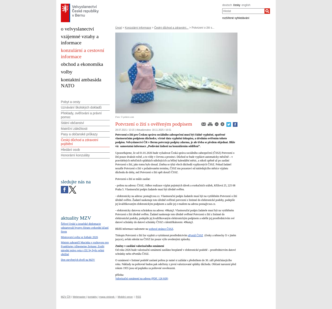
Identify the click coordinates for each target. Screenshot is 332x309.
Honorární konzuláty (75, 155)
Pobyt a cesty (70, 102)
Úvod (118, 27)
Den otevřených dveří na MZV (78, 259)
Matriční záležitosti (74, 128)
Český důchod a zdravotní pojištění (79, 142)
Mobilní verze (125, 296)
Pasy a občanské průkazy (79, 134)
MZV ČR (66, 296)
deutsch (227, 5)
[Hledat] (267, 11)
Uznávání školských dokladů (81, 107)
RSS (138, 296)
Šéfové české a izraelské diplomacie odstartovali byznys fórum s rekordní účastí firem (85, 227)
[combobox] (243, 11)
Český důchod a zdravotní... (171, 27)
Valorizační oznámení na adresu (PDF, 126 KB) (141, 278)
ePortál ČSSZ (195, 235)
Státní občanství (72, 123)
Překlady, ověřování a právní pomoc (81, 115)
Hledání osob (70, 149)
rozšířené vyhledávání (235, 18)
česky (236, 5)
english (246, 5)
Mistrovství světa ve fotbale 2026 (79, 237)
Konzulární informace (138, 27)
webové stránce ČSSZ (161, 228)
